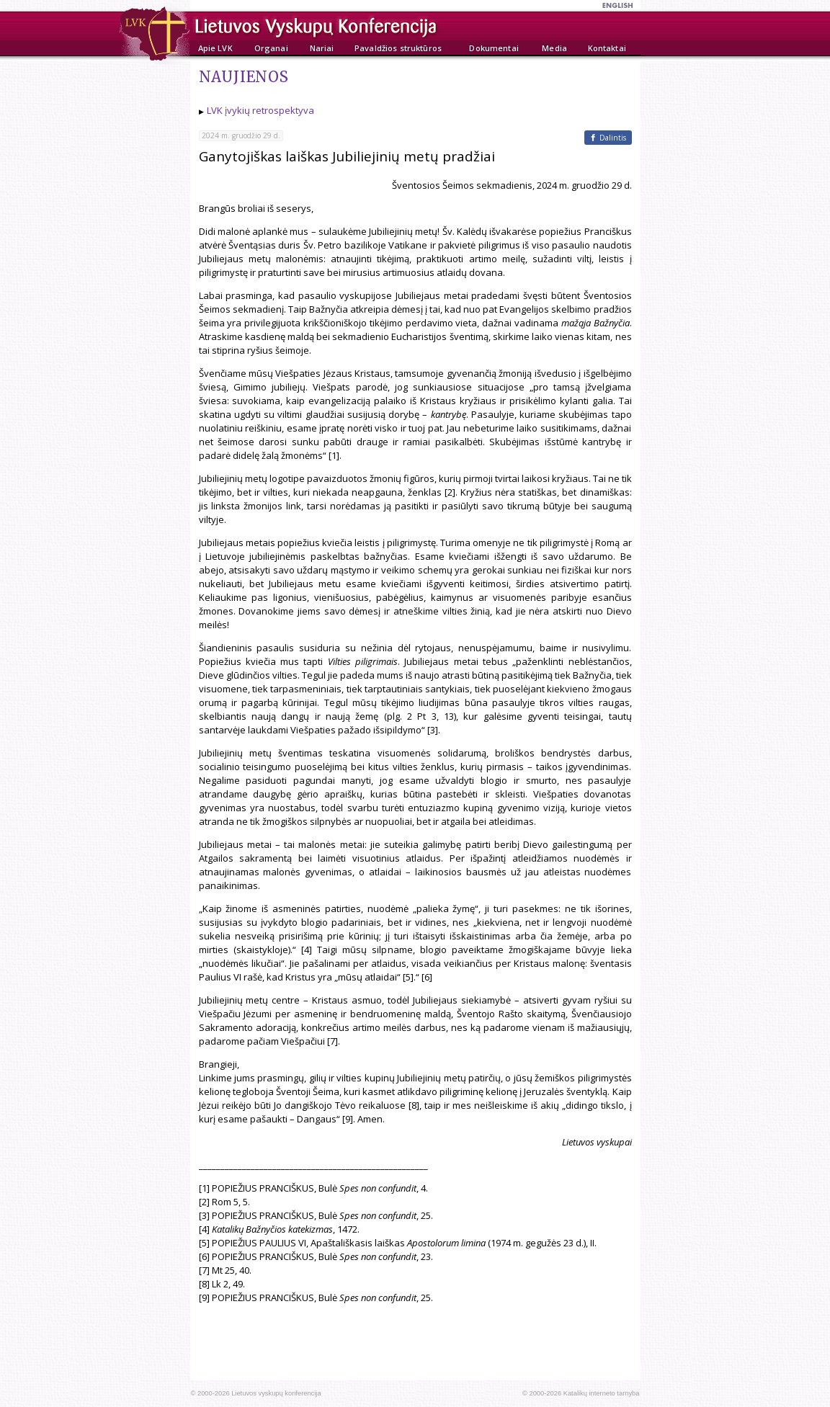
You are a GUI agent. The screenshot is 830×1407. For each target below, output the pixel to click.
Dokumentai (493, 48)
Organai (271, 48)
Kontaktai (607, 48)
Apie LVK (215, 48)
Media (554, 48)
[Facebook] (608, 137)
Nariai (322, 48)
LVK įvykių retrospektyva (260, 110)
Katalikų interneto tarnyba (601, 1393)
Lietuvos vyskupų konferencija (276, 1393)
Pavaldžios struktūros (398, 48)
